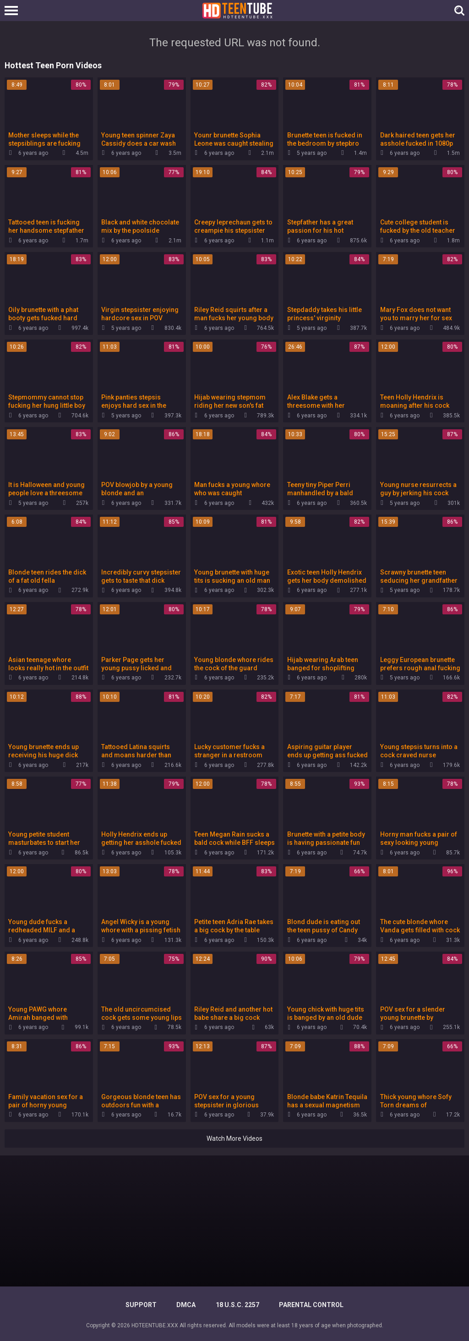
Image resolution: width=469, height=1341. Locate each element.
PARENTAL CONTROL (311, 1304)
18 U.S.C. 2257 (237, 1304)
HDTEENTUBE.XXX (154, 1325)
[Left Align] (13, 10)
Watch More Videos (234, 1138)
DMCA (186, 1304)
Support (141, 1304)
